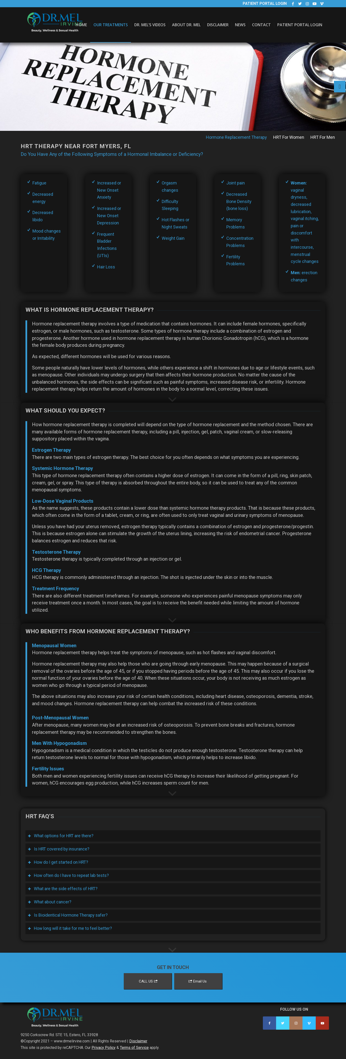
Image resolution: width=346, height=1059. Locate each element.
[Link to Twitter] (300, 3)
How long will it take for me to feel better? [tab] (70, 928)
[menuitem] (81, 24)
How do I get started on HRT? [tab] (58, 862)
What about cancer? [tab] (49, 902)
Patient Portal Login (265, 3)
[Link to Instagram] (307, 3)
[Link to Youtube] (314, 3)
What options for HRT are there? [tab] (60, 835)
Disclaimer (138, 1041)
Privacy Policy (104, 1047)
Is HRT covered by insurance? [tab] (58, 849)
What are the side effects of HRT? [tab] (63, 888)
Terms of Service (134, 1047)
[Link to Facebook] (292, 3)
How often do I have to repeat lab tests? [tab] (68, 875)
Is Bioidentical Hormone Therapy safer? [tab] (68, 915)
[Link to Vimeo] (321, 3)
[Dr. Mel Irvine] (57, 29)
